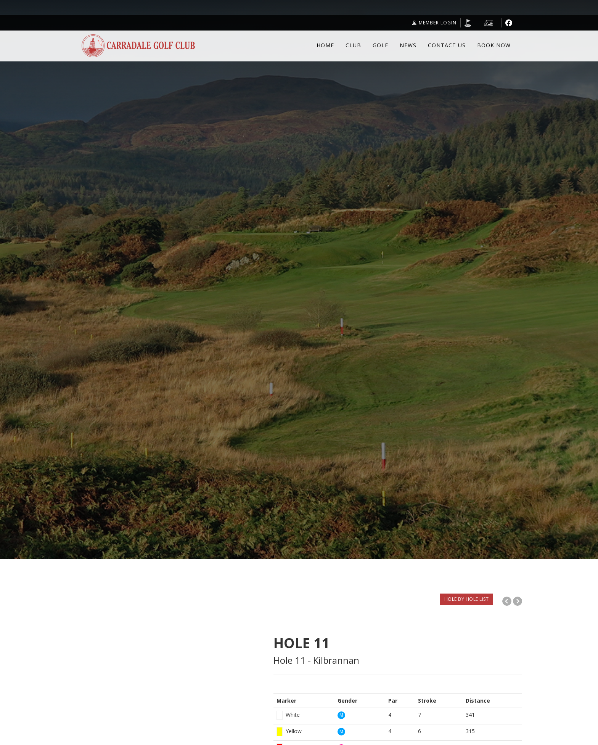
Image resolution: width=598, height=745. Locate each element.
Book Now (494, 45)
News (408, 45)
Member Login (434, 22)
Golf (380, 45)
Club (353, 45)
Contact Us (447, 45)
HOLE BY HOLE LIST (466, 599)
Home (325, 45)
